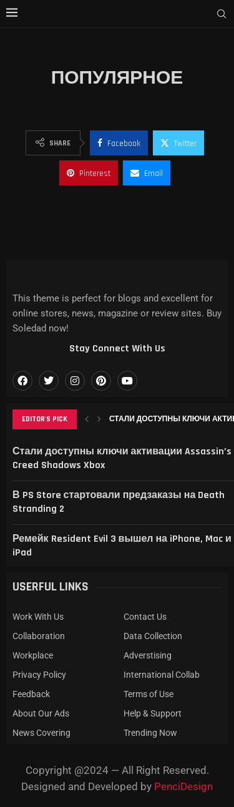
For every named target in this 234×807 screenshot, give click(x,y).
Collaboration (38, 636)
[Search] (221, 14)
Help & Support (153, 713)
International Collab (162, 674)
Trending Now (150, 732)
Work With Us (38, 616)
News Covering (41, 732)
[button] (87, 419)
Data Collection (153, 636)
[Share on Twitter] (178, 142)
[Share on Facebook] (119, 142)
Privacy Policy (39, 674)
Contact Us (145, 616)
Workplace (32, 655)
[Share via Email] (146, 172)
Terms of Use (148, 694)
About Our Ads (40, 713)
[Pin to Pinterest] (88, 172)
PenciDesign (183, 786)
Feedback (31, 694)
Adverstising (148, 655)
